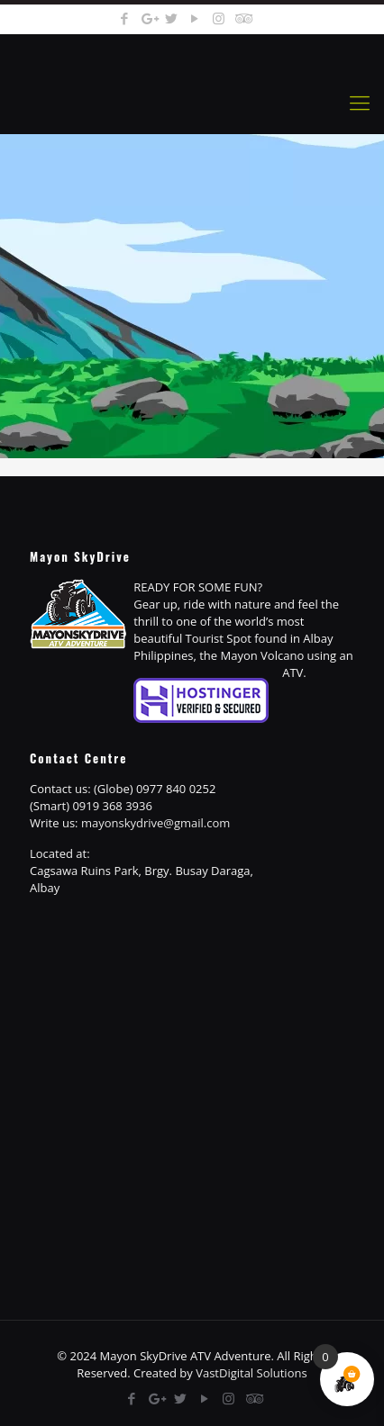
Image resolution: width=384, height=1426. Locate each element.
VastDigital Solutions (251, 1373)
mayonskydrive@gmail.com (155, 823)
